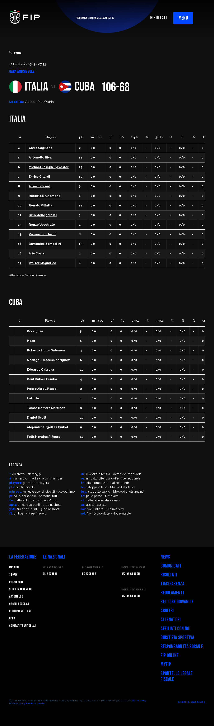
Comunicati (170, 566)
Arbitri (167, 611)
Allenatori (170, 620)
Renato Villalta (40, 205)
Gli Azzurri (50, 574)
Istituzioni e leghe (21, 611)
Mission (14, 567)
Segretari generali (21, 589)
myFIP (165, 664)
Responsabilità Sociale (181, 646)
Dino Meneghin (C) (43, 215)
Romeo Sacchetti (42, 234)
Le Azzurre (89, 574)
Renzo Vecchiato (42, 224)
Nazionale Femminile (92, 567)
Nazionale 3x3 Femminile (133, 589)
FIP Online (169, 655)
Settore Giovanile (176, 602)
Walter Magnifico (42, 263)
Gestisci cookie (35, 703)
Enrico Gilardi (39, 176)
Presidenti (16, 582)
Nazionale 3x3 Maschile (133, 567)
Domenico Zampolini (45, 243)
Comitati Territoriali (22, 626)
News (165, 557)
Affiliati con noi (175, 628)
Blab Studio (198, 701)
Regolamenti (172, 593)
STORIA (13, 575)
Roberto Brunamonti (45, 196)
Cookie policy (138, 700)
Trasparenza (172, 584)
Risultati (168, 575)
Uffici (12, 618)
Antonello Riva (40, 157)
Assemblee (16, 597)
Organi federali (19, 604)
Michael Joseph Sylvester (49, 167)
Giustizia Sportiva (177, 637)
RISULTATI (158, 18)
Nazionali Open (130, 574)
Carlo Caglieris (40, 148)
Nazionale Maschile (53, 567)
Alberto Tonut (39, 186)
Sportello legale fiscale (176, 676)
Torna (15, 52)
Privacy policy (17, 703)
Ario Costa (37, 253)
